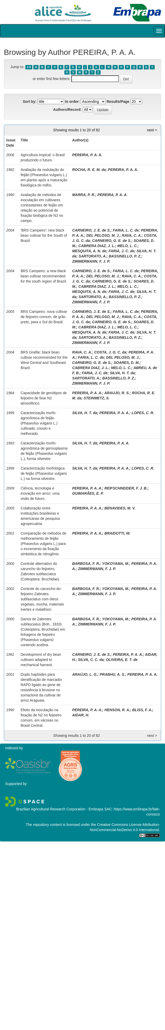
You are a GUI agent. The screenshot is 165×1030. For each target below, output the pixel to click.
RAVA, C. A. (132, 235)
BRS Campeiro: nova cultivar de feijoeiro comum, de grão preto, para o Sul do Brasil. (44, 316)
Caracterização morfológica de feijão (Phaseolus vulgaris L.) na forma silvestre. (44, 473)
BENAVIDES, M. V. (120, 508)
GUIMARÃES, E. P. (88, 493)
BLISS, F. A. (142, 710)
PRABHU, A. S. (112, 674)
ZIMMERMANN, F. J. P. (91, 261)
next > (152, 130)
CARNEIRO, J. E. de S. (91, 230)
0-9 (29, 67)
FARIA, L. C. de (126, 230)
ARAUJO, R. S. (117, 393)
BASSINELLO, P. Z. (125, 256)
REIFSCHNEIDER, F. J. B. (125, 488)
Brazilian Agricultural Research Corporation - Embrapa (59, 809)
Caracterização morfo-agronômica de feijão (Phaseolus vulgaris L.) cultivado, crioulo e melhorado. (39, 423)
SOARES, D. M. (126, 363)
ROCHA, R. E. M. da (89, 170)
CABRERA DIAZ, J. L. (96, 246)
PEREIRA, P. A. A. (87, 155)
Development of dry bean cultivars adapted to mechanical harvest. (41, 659)
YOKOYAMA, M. (115, 563)
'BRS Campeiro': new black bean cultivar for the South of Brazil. (44, 235)
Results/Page (118, 101)
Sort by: (29, 101)
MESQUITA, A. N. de (89, 251)
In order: (72, 101)
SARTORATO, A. (93, 256)
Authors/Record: (67, 109)
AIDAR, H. (80, 715)
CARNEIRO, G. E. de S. (111, 241)
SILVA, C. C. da (90, 660)
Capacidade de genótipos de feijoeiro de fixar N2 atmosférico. (44, 398)
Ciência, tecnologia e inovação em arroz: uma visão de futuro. (40, 493)
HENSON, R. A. (117, 710)
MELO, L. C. (127, 246)
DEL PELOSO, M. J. (103, 235)
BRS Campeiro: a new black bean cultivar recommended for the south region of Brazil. (44, 276)
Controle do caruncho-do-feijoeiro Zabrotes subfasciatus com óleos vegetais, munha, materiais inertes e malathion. (42, 599)
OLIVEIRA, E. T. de (122, 660)
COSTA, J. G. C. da (110, 352)
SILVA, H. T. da (122, 373)
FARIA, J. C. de (121, 251)
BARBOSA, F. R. (86, 563)
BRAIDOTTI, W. (117, 533)
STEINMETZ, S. (96, 398)
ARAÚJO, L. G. (85, 674)
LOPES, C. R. (143, 413)
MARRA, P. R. (83, 195)
